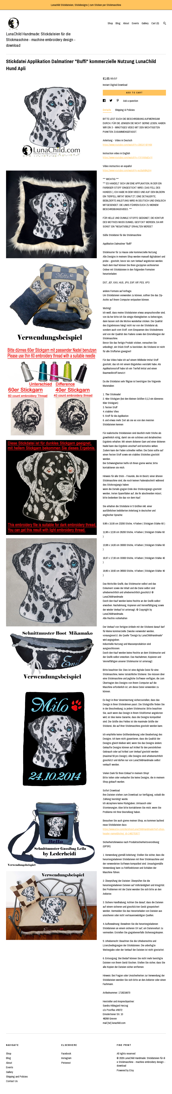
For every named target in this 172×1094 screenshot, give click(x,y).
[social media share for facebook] (104, 101)
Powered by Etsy (125, 1070)
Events (135, 23)
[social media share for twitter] (111, 101)
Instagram (66, 1058)
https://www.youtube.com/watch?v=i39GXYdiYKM (127, 145)
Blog (118, 23)
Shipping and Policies (17, 1076)
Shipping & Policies (125, 110)
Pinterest (66, 1063)
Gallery (145, 23)
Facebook (66, 1053)
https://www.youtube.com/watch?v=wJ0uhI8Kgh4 (127, 170)
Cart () (155, 23)
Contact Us (12, 1081)
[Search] (164, 24)
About (126, 23)
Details (107, 110)
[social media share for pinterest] (118, 101)
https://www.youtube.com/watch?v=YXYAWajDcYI (127, 157)
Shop (110, 23)
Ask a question (130, 101)
